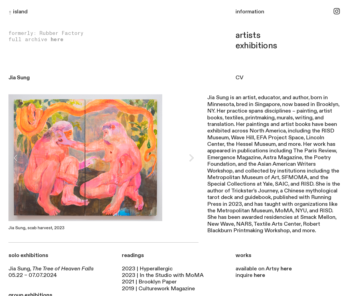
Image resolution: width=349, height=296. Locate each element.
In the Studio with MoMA (172, 275)
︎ (337, 11)
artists (248, 35)
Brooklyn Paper (158, 281)
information (250, 11)
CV (242, 77)
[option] (103, 163)
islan (18, 11)
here (57, 39)
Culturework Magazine (167, 288)
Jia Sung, (51, 268)
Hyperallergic (156, 268)
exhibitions (256, 45)
